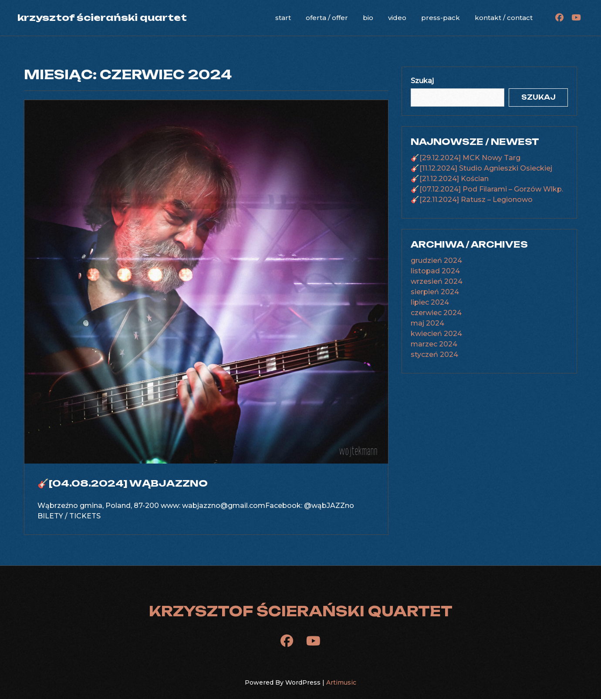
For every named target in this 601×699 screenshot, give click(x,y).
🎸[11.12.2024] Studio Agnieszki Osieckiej (481, 168)
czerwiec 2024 (436, 313)
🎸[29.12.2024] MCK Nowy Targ (465, 158)
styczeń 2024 (434, 354)
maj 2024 (427, 323)
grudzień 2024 (436, 260)
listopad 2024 (435, 271)
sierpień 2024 (435, 292)
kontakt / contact (504, 17)
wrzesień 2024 (437, 281)
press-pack (440, 17)
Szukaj (422, 81)
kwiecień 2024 (436, 333)
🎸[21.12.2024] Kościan (450, 179)
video (397, 17)
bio (368, 17)
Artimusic (341, 682)
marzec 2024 (434, 344)
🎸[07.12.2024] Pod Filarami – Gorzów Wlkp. (487, 189)
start (283, 17)
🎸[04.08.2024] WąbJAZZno (122, 483)
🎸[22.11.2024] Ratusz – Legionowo (472, 199)
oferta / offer (327, 17)
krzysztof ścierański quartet (102, 17)
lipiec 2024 (430, 302)
